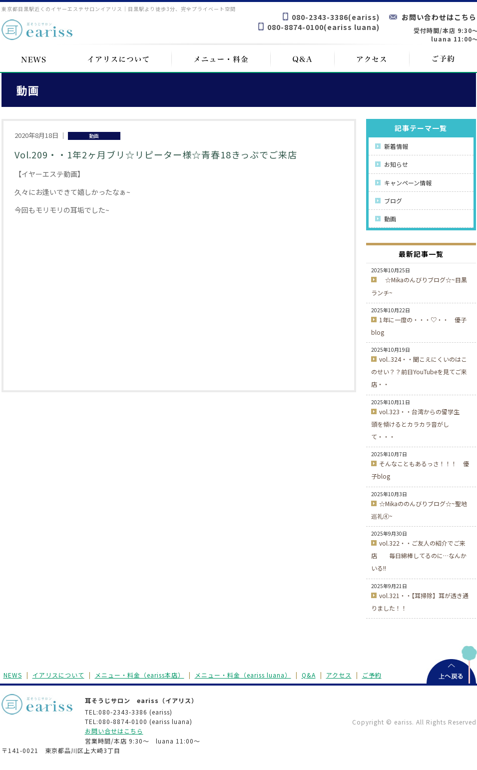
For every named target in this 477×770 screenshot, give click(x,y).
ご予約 (372, 675)
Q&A (309, 675)
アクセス (339, 675)
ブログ (393, 200)
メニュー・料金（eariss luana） (243, 675)
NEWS (12, 675)
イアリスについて (58, 675)
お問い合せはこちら (114, 731)
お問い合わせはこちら (439, 17)
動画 (390, 218)
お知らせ (396, 164)
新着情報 (396, 146)
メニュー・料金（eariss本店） (139, 675)
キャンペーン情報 (408, 182)
